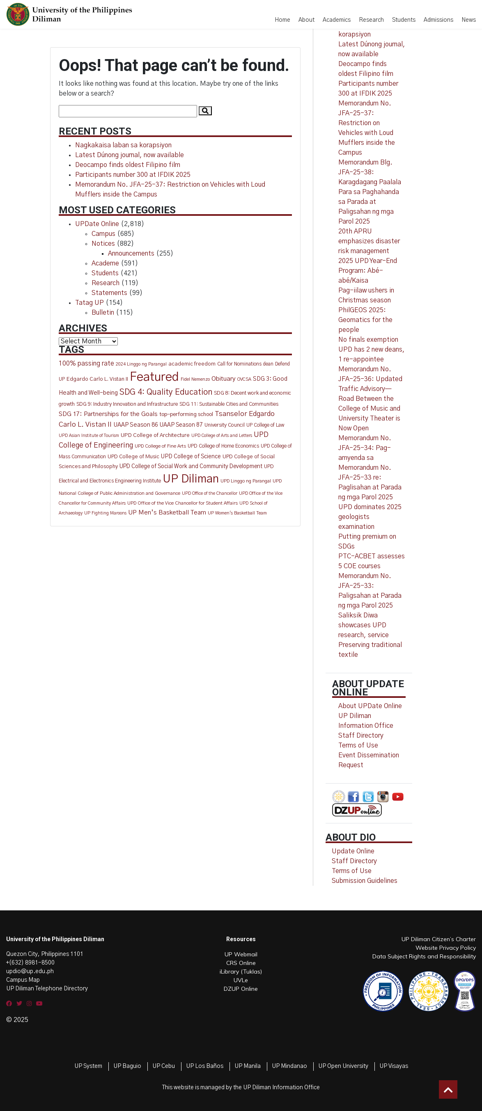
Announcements (131, 253)
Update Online (353, 851)
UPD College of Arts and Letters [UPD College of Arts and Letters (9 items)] (221, 435)
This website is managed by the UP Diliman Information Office (241, 1087)
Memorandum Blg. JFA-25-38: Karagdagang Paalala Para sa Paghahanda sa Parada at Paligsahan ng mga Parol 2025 (369, 192)
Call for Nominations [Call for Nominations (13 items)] (239, 363)
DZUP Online (241, 988)
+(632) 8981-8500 (30, 963)
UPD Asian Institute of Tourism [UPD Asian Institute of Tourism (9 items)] (89, 435)
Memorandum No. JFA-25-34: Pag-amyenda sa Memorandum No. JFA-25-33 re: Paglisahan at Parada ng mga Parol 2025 (370, 468)
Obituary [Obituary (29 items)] (223, 379)
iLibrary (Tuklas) (241, 971)
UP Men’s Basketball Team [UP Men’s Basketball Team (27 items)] (167, 513)
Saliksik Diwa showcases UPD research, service (363, 625)
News (468, 20)
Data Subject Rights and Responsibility (424, 956)
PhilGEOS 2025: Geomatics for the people (365, 320)
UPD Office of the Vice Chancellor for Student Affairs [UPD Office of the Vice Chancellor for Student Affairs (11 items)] (182, 503)
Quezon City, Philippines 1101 (44, 954)
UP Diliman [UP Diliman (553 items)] (191, 479)
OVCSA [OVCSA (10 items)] (244, 379)
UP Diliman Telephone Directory (47, 989)
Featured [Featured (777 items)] (154, 377)
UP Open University (343, 1066)
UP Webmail (241, 954)
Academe (105, 263)
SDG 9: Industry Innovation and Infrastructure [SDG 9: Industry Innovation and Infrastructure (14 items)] (127, 404)
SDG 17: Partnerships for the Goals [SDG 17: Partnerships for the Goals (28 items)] (108, 414)
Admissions (438, 20)
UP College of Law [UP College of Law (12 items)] (265, 425)
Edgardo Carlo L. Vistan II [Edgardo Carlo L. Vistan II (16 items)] (97, 379)
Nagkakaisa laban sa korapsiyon (123, 145)
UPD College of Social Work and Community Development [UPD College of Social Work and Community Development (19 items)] (190, 466)
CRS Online (241, 963)
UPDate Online (97, 224)
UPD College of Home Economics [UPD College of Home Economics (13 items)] (223, 445)
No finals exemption (368, 339)
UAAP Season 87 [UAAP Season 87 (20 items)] (181, 425)
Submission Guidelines (364, 881)
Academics (337, 20)
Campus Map (23, 980)
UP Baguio (127, 1066)
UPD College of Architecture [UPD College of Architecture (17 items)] (155, 435)
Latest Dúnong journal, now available (129, 155)
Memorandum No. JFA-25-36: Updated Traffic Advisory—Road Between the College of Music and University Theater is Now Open (370, 399)
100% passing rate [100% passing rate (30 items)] (86, 364)
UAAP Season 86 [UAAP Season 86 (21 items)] (135, 425)
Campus (103, 234)
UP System (88, 1066)
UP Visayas (393, 1066)
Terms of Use (358, 745)
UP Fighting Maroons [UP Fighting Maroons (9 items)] (105, 513)
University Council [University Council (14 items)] (224, 425)
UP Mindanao (289, 1066)
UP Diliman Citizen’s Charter (439, 939)
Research (371, 20)
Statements (109, 293)
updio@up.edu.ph (30, 971)
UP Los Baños (204, 1066)
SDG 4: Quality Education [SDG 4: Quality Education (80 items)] (165, 392)
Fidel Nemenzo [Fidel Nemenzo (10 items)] (195, 379)
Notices (103, 243)
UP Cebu (163, 1066)
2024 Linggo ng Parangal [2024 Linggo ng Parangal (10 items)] (141, 364)
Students (403, 20)
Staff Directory (354, 861)
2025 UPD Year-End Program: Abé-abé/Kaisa (367, 271)
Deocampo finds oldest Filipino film (127, 165)
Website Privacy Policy (445, 947)
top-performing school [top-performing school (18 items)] (186, 414)
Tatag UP (89, 302)
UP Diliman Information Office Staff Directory (365, 726)
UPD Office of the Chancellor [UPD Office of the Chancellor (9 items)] (209, 493)
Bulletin (103, 312)
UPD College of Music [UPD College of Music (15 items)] (133, 456)
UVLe (241, 980)
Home (282, 20)
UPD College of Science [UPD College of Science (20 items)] (191, 456)
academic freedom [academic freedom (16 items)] (192, 364)
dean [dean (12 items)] (268, 364)
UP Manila (247, 1066)
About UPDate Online (370, 706)
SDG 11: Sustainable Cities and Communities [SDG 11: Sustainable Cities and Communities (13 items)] (228, 404)
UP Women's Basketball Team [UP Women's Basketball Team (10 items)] (237, 513)
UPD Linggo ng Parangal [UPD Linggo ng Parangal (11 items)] (245, 481)
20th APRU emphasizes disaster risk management (369, 241)
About (306, 20)
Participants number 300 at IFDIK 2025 (133, 174)
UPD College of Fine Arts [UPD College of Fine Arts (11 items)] (160, 446)
